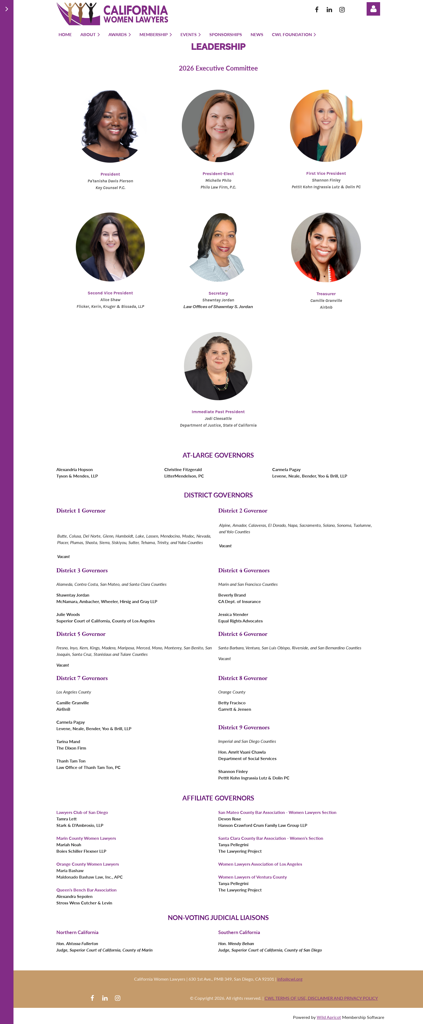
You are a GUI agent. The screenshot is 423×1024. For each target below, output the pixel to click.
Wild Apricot (329, 1017)
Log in (373, 9)
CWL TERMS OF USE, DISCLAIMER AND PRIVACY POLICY (321, 998)
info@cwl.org (289, 978)
